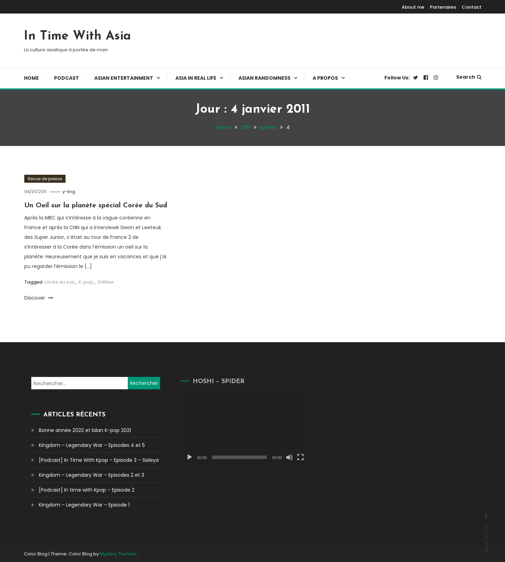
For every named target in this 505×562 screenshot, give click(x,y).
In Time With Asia (77, 36)
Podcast (66, 78)
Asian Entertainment (123, 78)
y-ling (68, 191)
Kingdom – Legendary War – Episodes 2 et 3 (91, 475)
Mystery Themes (118, 554)
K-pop (86, 282)
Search (468, 77)
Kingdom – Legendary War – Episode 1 (84, 504)
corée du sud (59, 282)
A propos (325, 78)
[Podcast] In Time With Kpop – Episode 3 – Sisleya (99, 460)
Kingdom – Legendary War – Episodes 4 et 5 (92, 445)
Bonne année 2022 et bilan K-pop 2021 (85, 430)
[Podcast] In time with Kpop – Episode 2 (86, 489)
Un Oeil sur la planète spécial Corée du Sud (95, 205)
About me (413, 7)
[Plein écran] (294, 457)
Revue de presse (45, 179)
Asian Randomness (264, 78)
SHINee (105, 282)
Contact (471, 7)
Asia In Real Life (195, 78)
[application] (239, 427)
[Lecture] (183, 457)
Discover (38, 297)
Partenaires (443, 7)
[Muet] (283, 457)
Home (31, 78)
